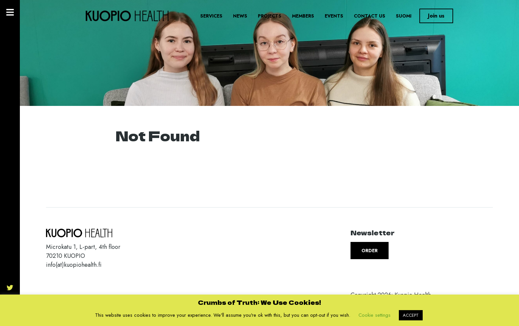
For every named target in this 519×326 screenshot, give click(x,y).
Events (334, 16)
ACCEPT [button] (411, 315)
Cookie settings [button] (374, 315)
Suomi (403, 16)
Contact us (369, 16)
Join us (436, 16)
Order (369, 250)
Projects (269, 16)
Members (303, 16)
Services (211, 16)
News (240, 16)
